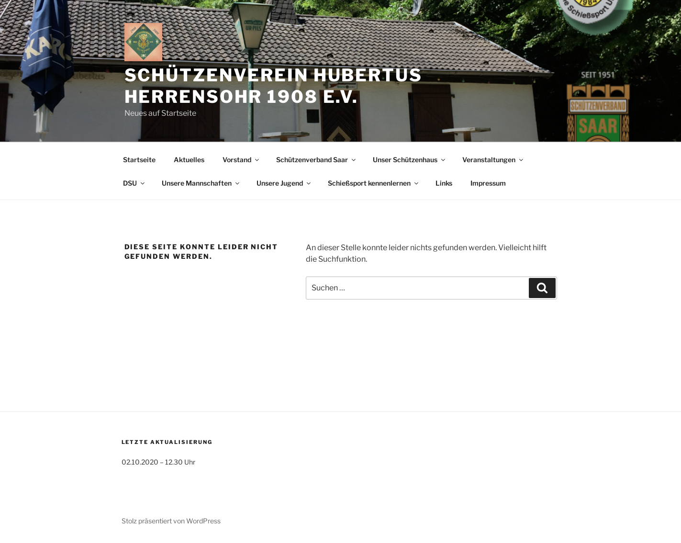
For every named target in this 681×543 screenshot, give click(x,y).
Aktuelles (189, 159)
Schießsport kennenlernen (374, 183)
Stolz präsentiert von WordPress (171, 521)
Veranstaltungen (493, 159)
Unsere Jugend (284, 183)
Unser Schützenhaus (410, 159)
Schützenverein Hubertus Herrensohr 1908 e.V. (273, 86)
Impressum (488, 183)
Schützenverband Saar (316, 159)
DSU (134, 183)
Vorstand (241, 159)
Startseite (139, 159)
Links (443, 183)
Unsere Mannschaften (201, 183)
